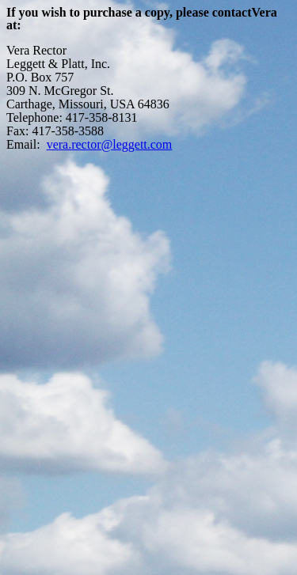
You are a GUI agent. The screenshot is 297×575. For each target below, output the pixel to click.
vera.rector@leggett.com (110, 144)
